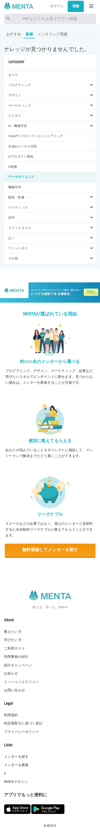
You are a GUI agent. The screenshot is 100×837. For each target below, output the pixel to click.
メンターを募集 (16, 765)
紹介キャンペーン (18, 665)
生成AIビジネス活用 (22, 146)
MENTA (52, 826)
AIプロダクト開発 (20, 156)
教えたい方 (13, 632)
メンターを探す (16, 757)
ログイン (57, 6)
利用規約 (11, 715)
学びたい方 (13, 640)
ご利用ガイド (14, 648)
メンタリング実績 (52, 34)
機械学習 (14, 187)
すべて (13, 75)
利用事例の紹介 (16, 657)
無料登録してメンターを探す (50, 550)
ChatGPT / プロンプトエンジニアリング (35, 136)
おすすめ (13, 34)
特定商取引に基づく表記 (23, 723)
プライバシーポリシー (21, 732)
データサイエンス (21, 177)
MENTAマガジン (16, 782)
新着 (29, 34)
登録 (75, 6)
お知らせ (11, 673)
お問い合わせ (14, 690)
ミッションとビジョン (21, 682)
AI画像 (12, 167)
